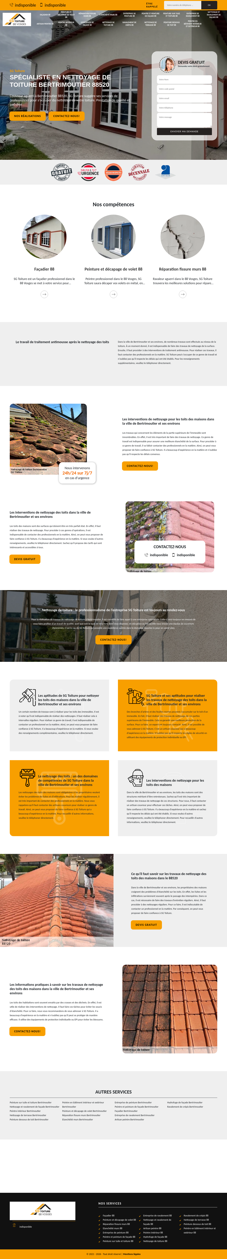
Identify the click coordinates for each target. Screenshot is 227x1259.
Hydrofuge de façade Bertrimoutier (185, 1102)
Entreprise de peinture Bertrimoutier (133, 1102)
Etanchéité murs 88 (108, 15)
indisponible (23, 5)
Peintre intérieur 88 (66, 23)
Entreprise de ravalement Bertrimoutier (134, 1115)
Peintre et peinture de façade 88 (150, 14)
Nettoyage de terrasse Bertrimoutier (28, 1115)
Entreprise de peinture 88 (129, 14)
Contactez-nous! (66, 116)
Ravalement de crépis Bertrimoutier (185, 1106)
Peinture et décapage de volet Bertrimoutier (84, 1111)
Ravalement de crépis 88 (129, 23)
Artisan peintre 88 (45, 24)
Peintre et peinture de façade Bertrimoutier (136, 1106)
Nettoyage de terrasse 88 (150, 23)
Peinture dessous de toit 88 (172, 23)
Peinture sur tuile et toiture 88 (171, 14)
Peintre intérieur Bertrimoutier (25, 1111)
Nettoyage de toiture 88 (108, 23)
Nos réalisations (27, 116)
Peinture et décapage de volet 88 (66, 14)
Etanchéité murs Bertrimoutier (77, 1119)
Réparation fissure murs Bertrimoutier (81, 1115)
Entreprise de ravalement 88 (193, 14)
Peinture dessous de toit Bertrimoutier (29, 1119)
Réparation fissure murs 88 (87, 14)
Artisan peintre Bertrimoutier (129, 1119)
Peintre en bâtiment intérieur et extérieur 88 (192, 24)
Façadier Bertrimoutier (126, 1111)
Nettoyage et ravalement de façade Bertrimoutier (34, 1106)
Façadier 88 (45, 15)
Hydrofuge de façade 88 (87, 23)
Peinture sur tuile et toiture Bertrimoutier (30, 1102)
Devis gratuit (25, 559)
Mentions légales (132, 1254)
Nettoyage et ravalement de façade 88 (214, 14)
